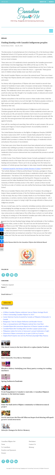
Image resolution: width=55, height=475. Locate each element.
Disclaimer (32, 441)
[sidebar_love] (2, 225)
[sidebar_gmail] (2, 245)
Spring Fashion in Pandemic (12, 381)
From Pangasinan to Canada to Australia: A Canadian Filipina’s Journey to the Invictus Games (25, 393)
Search (51, 2)
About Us (43, 2)
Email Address (6, 294)
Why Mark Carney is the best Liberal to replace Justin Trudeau (25, 347)
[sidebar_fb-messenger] (2, 241)
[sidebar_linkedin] (2, 237)
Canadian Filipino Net (8, 441)
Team (3, 444)
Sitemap (31, 447)
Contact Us (32, 444)
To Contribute (5, 447)
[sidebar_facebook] (2, 229)
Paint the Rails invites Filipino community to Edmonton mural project (25, 406)
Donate (3, 453)
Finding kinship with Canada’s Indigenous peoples (24, 42)
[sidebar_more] (2, 249)
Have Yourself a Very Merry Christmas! (16, 358)
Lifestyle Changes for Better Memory (15, 430)
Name (3, 287)
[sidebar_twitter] (2, 233)
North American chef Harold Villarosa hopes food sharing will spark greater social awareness (27, 418)
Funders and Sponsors (8, 450)
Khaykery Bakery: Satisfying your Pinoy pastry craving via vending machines (26, 369)
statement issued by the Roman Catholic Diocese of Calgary (22, 168)
